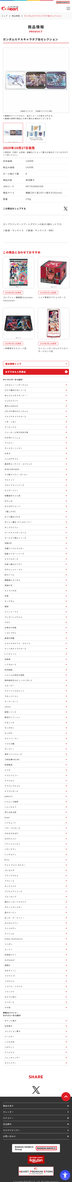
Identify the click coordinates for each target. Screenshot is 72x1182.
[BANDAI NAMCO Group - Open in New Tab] (36, 1148)
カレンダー (8, 1111)
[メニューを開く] (68, 8)
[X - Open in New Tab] (65, 210)
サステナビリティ (11, 1130)
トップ (4, 15)
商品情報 (16, 15)
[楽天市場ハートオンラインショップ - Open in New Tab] (36, 1159)
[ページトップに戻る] (65, 1096)
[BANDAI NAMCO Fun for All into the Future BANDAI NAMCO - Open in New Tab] (63, 2)
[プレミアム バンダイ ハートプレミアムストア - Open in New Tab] (36, 1171)
